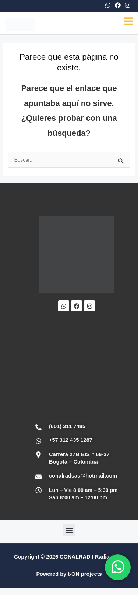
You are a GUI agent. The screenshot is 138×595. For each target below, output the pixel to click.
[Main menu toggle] (128, 21)
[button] (69, 530)
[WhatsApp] (108, 5)
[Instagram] (128, 5)
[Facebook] (118, 5)
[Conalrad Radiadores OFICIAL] (76, 368)
